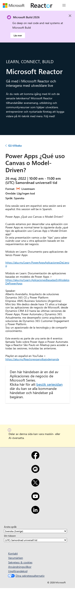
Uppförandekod (17, 571)
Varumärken (15, 558)
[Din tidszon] (35, 540)
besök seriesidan (49, 384)
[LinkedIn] (35, 512)
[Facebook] (35, 457)
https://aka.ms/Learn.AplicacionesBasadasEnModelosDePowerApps (37, 281)
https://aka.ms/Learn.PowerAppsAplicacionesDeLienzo (37, 264)
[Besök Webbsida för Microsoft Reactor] (41, 5)
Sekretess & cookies (20, 562)
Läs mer (18, 35)
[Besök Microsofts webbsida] (13, 5)
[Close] (70, 16)
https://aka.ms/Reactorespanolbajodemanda (32, 359)
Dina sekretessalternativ (26, 576)
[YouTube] (35, 498)
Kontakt (13, 553)
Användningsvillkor (19, 567)
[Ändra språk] (35, 531)
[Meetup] (35, 471)
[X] (35, 485)
